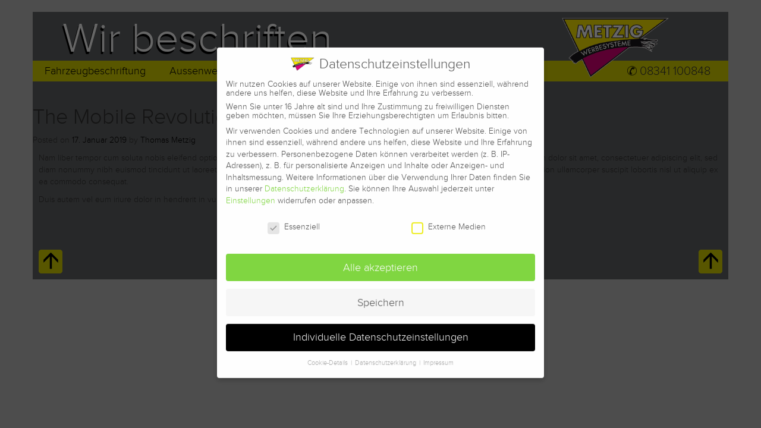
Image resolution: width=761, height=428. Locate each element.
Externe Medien (448, 219)
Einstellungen (250, 194)
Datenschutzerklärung (304, 182)
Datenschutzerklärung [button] (386, 356)
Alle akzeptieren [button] (380, 260)
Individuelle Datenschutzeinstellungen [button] (380, 330)
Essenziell (294, 219)
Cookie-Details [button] (328, 356)
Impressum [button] (438, 356)
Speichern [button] (380, 295)
